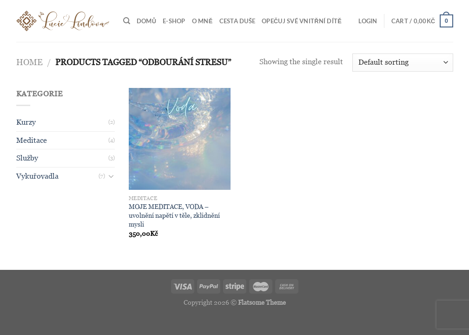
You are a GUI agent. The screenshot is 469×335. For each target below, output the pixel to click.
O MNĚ (202, 21)
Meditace (31, 140)
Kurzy (26, 122)
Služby (27, 158)
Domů (146, 21)
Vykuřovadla (37, 176)
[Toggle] (111, 175)
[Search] (126, 21)
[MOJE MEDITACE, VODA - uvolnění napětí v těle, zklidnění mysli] (180, 139)
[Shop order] (402, 63)
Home (29, 62)
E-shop (174, 21)
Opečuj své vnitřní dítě (302, 21)
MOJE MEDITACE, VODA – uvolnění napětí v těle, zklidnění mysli (174, 215)
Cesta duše (237, 21)
